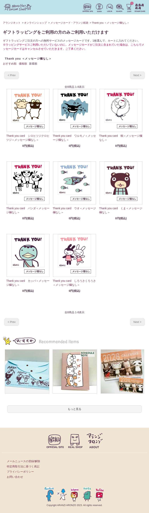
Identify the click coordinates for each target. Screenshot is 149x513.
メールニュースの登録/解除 (23, 461)
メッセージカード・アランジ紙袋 (69, 22)
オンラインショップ (35, 22)
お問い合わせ (15, 476)
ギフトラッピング (14, 40)
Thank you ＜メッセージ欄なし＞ (110, 22)
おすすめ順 (9, 63)
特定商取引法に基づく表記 (23, 466)
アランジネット (12, 22)
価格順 (23, 63)
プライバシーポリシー (20, 471)
